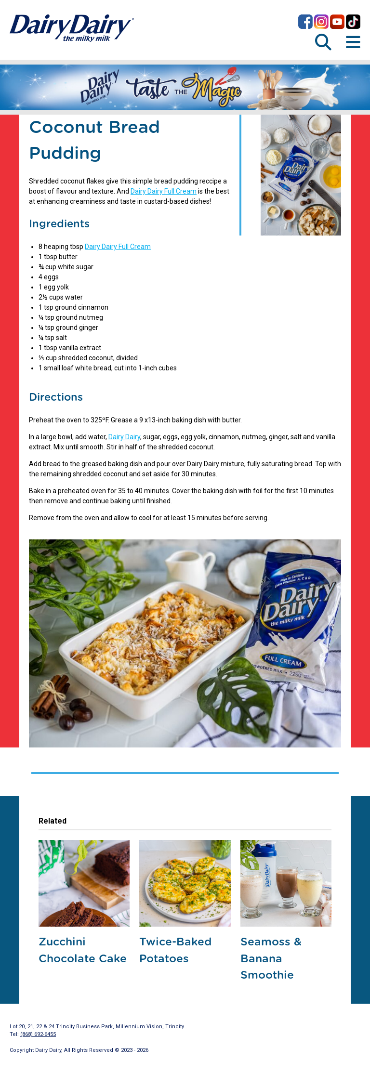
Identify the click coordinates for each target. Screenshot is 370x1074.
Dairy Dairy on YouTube (337, 21)
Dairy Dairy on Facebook (305, 21)
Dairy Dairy (124, 437)
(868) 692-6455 (38, 1034)
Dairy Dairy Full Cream (164, 191)
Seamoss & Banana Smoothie (271, 959)
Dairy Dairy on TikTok (353, 21)
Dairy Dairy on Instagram (321, 21)
